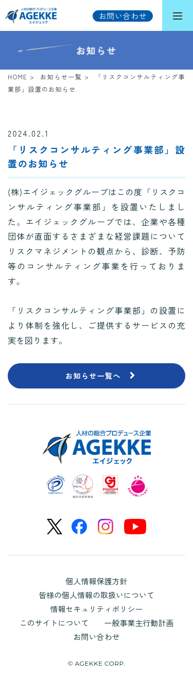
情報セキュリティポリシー (96, 608)
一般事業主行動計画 (139, 622)
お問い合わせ (96, 636)
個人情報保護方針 (96, 580)
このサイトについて (54, 622)
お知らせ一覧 (61, 76)
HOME (17, 76)
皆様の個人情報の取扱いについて (96, 594)
